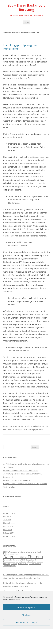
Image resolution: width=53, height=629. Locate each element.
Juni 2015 (7, 516)
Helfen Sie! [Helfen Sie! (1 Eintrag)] (22, 562)
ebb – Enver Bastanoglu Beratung (26, 7)
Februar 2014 (8, 533)
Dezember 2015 (9, 513)
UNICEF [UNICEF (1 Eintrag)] (20, 564)
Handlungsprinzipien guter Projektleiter (20, 46)
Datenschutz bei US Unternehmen (17, 480)
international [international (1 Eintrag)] (31, 562)
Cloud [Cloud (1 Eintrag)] (38, 552)
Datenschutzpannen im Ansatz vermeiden (20, 470)
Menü (27, 22)
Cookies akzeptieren (26, 607)
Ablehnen (26, 615)
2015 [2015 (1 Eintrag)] (5, 552)
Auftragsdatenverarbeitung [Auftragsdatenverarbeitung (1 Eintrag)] (17, 552)
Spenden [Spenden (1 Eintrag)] (14, 564)
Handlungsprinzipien (34, 429)
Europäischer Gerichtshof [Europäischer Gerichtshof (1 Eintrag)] (12, 560)
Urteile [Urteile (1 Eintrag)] (25, 564)
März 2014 (7, 529)
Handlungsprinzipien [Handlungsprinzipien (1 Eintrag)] (10, 562)
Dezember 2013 (9, 536)
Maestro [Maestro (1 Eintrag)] (40, 562)
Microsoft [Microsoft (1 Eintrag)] (6, 564)
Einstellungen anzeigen (26, 622)
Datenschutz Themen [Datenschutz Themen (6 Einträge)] (23, 556)
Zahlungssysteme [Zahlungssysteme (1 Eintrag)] (9, 566)
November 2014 (9, 523)
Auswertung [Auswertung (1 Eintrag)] (31, 552)
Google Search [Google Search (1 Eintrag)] (31, 560)
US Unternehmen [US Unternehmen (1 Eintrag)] (35, 564)
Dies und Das (42, 426)
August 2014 (8, 526)
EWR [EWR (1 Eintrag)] (23, 560)
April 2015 (7, 519)
